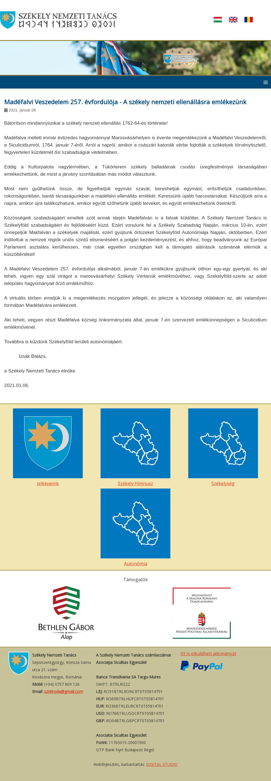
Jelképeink (48, 447)
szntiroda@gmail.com (63, 691)
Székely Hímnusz (135, 447)
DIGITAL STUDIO (161, 764)
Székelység (223, 447)
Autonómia (135, 527)
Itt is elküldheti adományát (208, 653)
